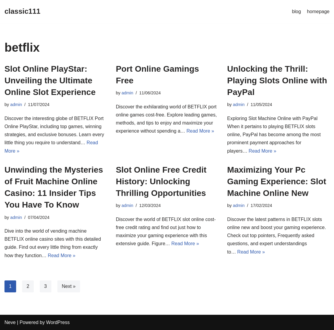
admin (16, 104)
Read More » (200, 130)
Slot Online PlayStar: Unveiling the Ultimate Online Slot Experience (50, 80)
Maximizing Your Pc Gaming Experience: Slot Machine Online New (276, 181)
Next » (69, 286)
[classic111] (22, 11)
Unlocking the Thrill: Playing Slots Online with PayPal (277, 80)
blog (296, 11)
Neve (10, 322)
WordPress (58, 322)
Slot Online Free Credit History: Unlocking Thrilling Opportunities (161, 181)
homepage (318, 11)
